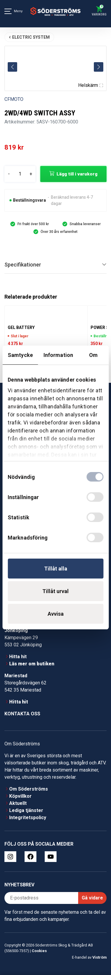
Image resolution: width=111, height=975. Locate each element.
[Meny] (8, 11)
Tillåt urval (55, 591)
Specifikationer (22, 264)
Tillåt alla (55, 568)
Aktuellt (18, 803)
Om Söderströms (28, 789)
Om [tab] (93, 355)
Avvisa (56, 614)
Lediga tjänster (26, 810)
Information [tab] (58, 355)
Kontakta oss (22, 714)
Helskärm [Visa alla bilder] (90, 85)
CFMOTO (13, 99)
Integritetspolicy (27, 817)
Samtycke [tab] (20, 355)
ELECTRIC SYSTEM (31, 37)
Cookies (39, 951)
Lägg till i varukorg (77, 174)
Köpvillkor (20, 796)
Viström (99, 957)
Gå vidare (92, 898)
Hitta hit (18, 656)
